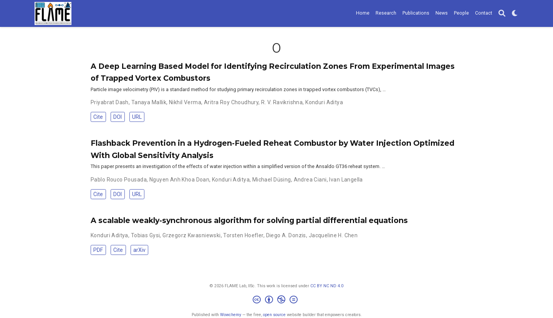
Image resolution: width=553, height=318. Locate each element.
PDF (98, 250)
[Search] (501, 13)
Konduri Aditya (324, 102)
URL (137, 117)
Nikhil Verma (185, 102)
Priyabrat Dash (110, 102)
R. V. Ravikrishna (282, 102)
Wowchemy (230, 314)
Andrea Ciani (310, 179)
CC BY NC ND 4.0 (326, 285)
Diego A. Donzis (286, 235)
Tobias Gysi (145, 235)
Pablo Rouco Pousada (119, 179)
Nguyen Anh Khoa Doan (179, 179)
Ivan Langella (346, 179)
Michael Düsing (271, 179)
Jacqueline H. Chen (333, 235)
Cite (98, 117)
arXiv (139, 250)
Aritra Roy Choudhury (231, 102)
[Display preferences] (515, 13)
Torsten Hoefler (243, 235)
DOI (117, 117)
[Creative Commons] (277, 300)
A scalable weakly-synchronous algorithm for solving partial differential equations (249, 220)
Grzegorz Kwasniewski (191, 235)
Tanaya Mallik (148, 102)
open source (274, 314)
